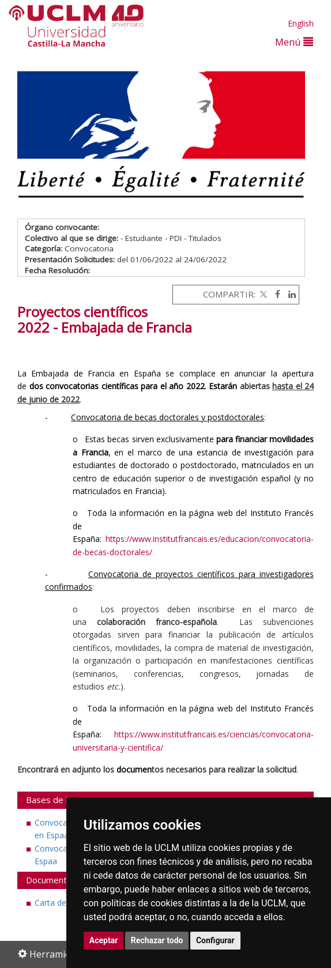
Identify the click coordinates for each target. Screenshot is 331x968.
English (301, 23)
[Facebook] (274, 294)
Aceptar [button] (103, 940)
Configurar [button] (215, 940)
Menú (294, 41)
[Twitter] (262, 294)
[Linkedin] (289, 294)
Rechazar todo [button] (157, 940)
